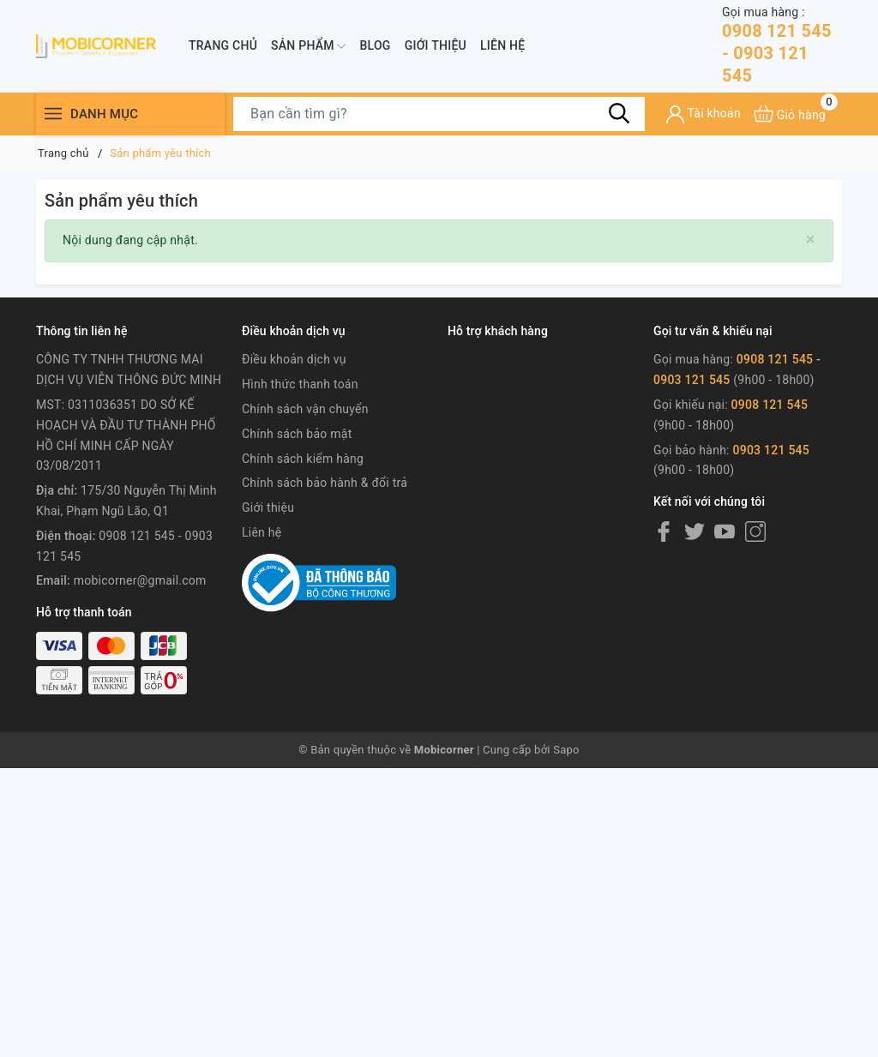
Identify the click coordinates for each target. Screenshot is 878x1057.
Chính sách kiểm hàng (303, 458)
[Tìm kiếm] (619, 113)
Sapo (566, 749)
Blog (374, 45)
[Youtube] (724, 531)
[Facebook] (663, 531)
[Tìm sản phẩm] (439, 114)
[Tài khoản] (703, 114)
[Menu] (53, 113)
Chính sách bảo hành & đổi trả (324, 482)
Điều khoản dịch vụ (294, 359)
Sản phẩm (308, 46)
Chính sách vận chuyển (305, 409)
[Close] (811, 239)
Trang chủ (223, 45)
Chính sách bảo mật (297, 434)
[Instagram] (755, 531)
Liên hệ (502, 45)
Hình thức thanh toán (300, 384)
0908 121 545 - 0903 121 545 (782, 45)
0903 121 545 (770, 450)
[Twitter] (694, 531)
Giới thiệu (435, 45)
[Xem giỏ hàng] (790, 113)
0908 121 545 (770, 404)
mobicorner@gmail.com (140, 580)
